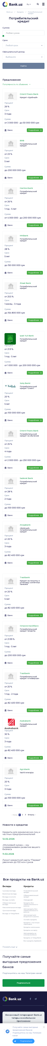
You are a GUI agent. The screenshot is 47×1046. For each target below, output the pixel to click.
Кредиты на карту (30, 930)
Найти (23, 66)
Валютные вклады (10, 894)
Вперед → (32, 815)
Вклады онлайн (9, 900)
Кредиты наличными (32, 927)
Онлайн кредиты (30, 920)
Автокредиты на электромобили (30, 934)
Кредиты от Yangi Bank (32, 938)
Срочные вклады (9, 910)
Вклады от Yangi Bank (11, 913)
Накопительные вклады (12, 907)
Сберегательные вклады (9, 903)
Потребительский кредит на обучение (29, 435)
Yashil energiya (26, 772)
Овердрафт (28, 900)
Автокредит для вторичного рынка (31, 915)
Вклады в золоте (9, 897)
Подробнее (34, 130)
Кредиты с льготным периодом (31, 923)
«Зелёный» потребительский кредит (28, 530)
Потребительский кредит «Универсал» (29, 677)
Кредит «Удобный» (29, 97)
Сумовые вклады (9, 891)
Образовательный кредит (31, 896)
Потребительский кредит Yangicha (28, 630)
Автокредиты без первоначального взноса (31, 910)
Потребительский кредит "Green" (28, 387)
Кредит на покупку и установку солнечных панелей (30, 582)
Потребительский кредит (28, 145)
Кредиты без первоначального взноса (31, 904)
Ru (29, 4)
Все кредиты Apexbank (32, 941)
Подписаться (23, 983)
